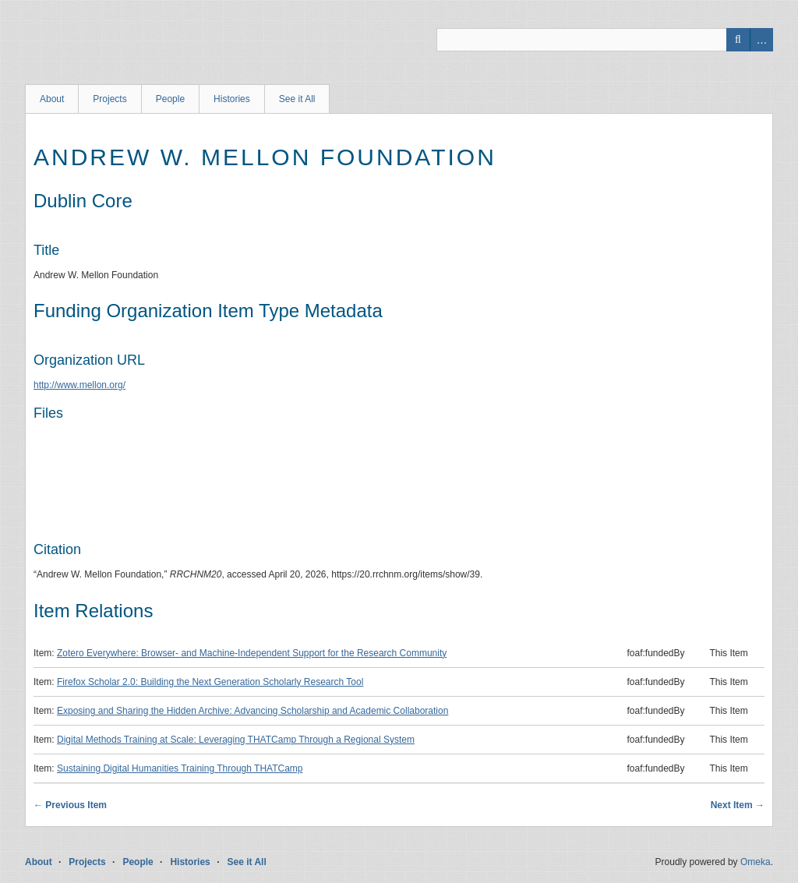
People (170, 99)
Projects (109, 99)
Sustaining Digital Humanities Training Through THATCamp (179, 768)
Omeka (755, 862)
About (52, 99)
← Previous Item (70, 805)
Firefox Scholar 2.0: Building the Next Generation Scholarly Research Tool (210, 681)
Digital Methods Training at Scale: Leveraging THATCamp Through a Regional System (236, 739)
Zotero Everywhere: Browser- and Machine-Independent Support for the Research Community (252, 653)
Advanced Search (761, 39)
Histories (232, 99)
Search (738, 39)
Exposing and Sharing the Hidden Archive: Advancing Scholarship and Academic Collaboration (252, 710)
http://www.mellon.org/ (79, 385)
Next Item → (737, 805)
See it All (297, 99)
